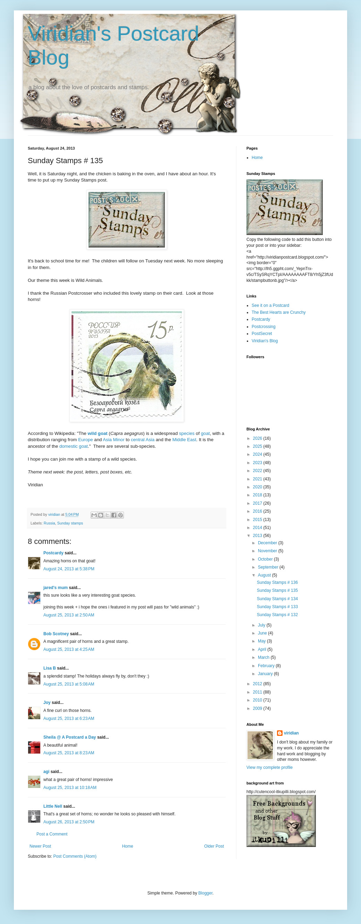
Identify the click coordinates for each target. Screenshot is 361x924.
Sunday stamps (70, 523)
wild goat (98, 433)
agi (46, 771)
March (264, 657)
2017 (258, 503)
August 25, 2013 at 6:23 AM (68, 718)
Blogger (205, 893)
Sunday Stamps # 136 (277, 582)
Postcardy (53, 553)
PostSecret (262, 333)
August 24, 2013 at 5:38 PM (68, 568)
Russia (49, 523)
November (268, 550)
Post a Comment (51, 834)
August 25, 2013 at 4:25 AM (68, 649)
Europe (85, 439)
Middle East (184, 439)
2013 (258, 535)
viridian (291, 733)
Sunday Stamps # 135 (277, 590)
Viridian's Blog (265, 340)
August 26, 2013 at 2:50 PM (68, 822)
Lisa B (49, 668)
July (262, 625)
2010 (258, 700)
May (262, 641)
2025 (258, 446)
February (267, 665)
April (262, 649)
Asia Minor (113, 439)
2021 (258, 479)
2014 (258, 527)
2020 (258, 487)
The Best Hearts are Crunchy (278, 312)
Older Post (214, 846)
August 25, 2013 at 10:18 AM (69, 787)
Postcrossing (264, 326)
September (268, 567)
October (266, 559)
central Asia (142, 439)
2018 (258, 495)
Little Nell (52, 806)
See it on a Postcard (270, 305)
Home (127, 846)
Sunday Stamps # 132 (277, 614)
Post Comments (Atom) (74, 856)
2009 (258, 708)
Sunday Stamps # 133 (277, 606)
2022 (258, 470)
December (268, 542)
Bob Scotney (56, 633)
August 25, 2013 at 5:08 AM (68, 684)
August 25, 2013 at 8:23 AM (68, 752)
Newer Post (40, 846)
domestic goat (73, 446)
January (266, 673)
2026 (258, 438)
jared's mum (55, 587)
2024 (258, 454)
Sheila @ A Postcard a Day (69, 737)
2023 (258, 462)
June (263, 633)
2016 (258, 511)
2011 (258, 692)
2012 (258, 683)
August (265, 575)
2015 (258, 519)
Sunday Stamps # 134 (277, 598)
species (187, 433)
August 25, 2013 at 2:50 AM (68, 615)
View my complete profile (269, 767)
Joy (47, 702)
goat (205, 433)
